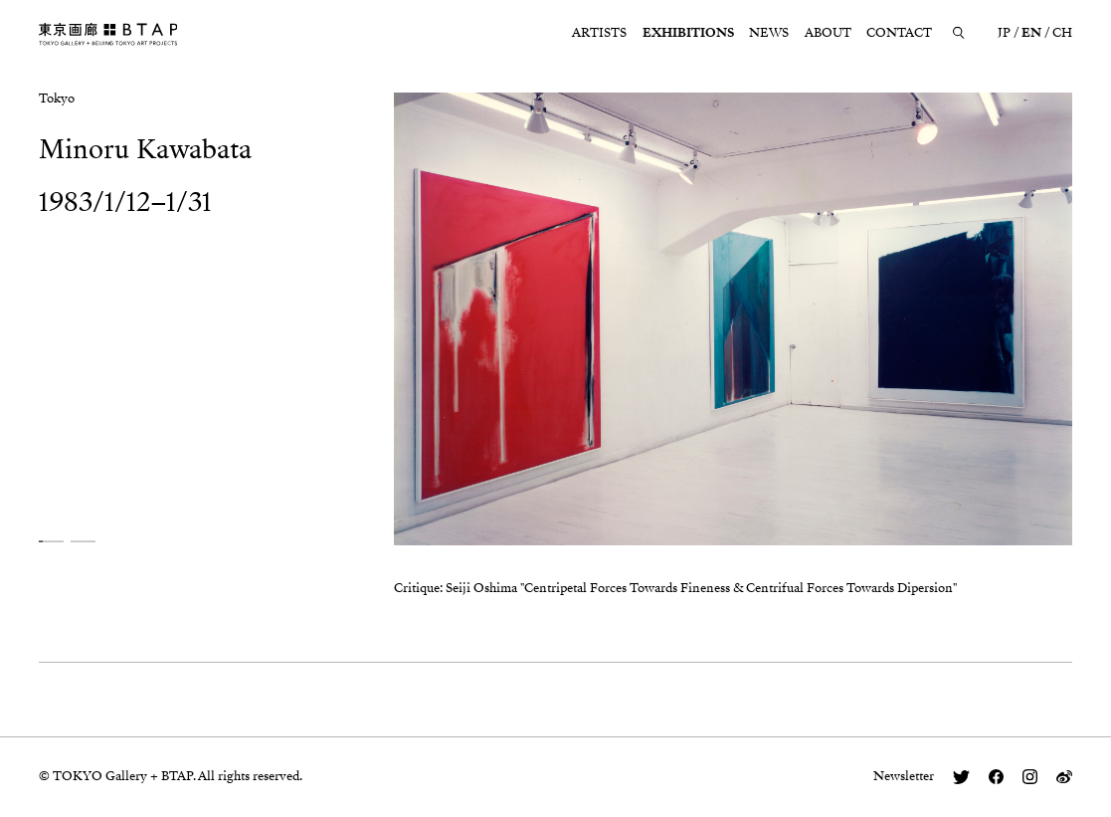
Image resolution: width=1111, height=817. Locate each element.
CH (1062, 33)
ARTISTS (599, 33)
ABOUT (828, 33)
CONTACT (899, 33)
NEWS (769, 33)
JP (1004, 33)
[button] (51, 541)
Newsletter (903, 776)
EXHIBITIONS (688, 33)
